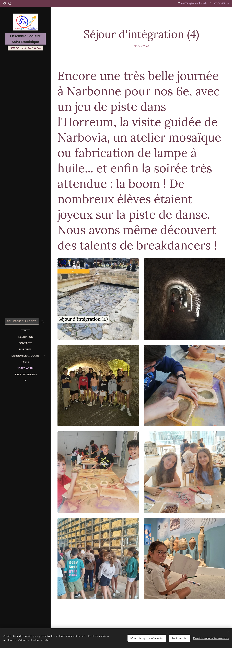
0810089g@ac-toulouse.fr (194, 3)
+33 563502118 (221, 3)
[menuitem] (25, 337)
